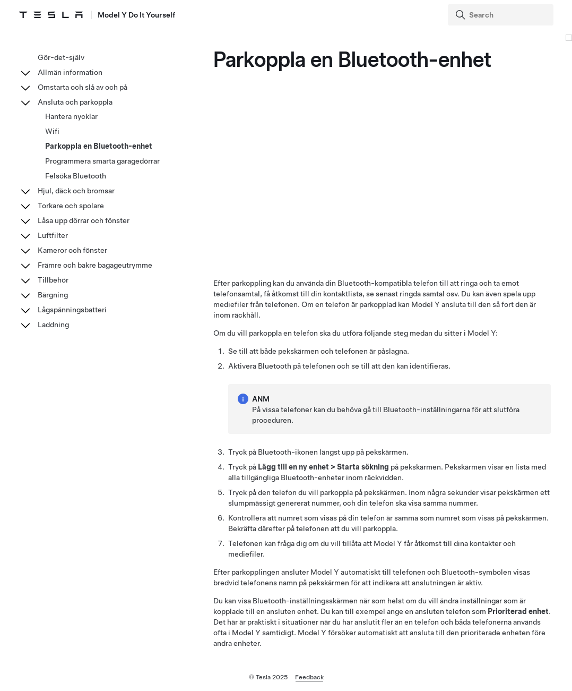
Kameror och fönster (72, 250)
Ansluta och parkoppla (75, 102)
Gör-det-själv (61, 57)
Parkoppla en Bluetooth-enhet (98, 146)
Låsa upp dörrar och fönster (83, 220)
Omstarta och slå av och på (82, 87)
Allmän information (70, 72)
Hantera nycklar (71, 116)
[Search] (501, 15)
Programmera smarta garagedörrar (102, 161)
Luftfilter (53, 235)
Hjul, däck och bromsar (76, 190)
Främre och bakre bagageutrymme (95, 265)
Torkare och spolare (71, 205)
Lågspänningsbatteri (72, 309)
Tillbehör (53, 280)
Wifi (52, 131)
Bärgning (53, 295)
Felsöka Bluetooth (75, 176)
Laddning (53, 324)
